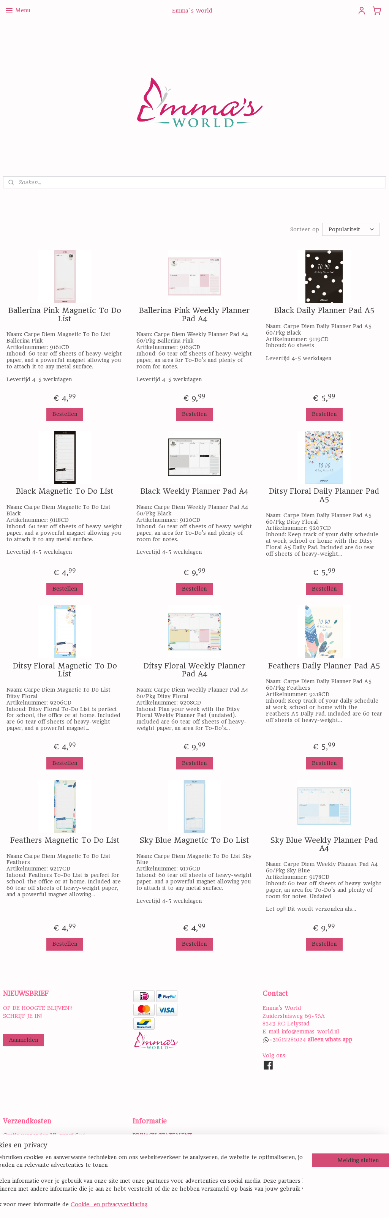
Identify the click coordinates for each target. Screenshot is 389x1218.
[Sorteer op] (351, 229)
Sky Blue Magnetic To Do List (194, 840)
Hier (8, 1167)
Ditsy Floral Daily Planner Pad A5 (324, 495)
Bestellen (64, 414)
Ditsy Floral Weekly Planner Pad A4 (194, 670)
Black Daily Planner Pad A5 (324, 310)
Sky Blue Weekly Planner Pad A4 (324, 844)
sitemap (225, 1204)
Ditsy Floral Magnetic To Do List (65, 670)
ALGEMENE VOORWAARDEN (171, 1143)
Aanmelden (23, 1040)
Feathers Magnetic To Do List (65, 840)
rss (242, 1204)
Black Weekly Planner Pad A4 (194, 491)
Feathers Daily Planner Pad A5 (324, 666)
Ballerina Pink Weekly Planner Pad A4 (194, 314)
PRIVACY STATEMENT (162, 1135)
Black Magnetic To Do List (65, 491)
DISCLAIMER (150, 1151)
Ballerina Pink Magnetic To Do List (64, 314)
